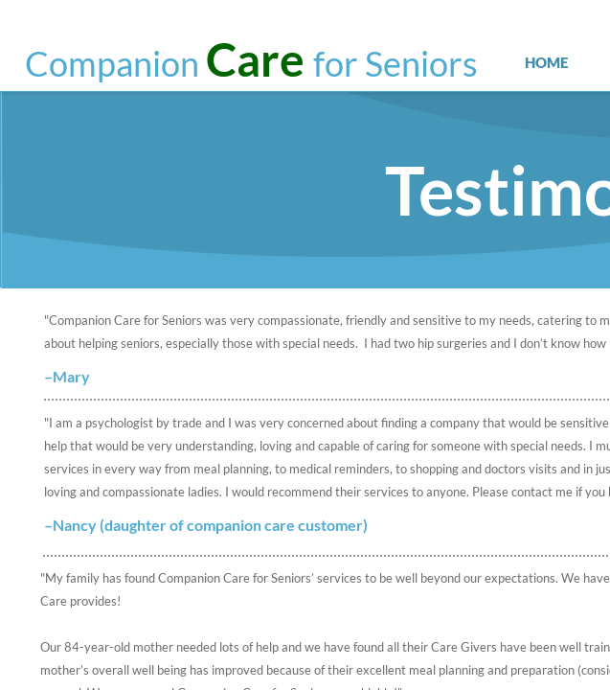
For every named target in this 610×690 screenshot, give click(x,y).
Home (546, 62)
